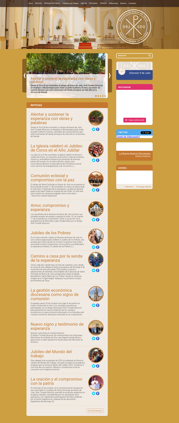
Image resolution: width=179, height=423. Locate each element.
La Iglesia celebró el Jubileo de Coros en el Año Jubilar (56, 148)
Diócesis (38, 3)
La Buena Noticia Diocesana (135, 154)
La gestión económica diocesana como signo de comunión (55, 294)
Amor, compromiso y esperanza (50, 207)
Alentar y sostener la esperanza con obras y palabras (63, 80)
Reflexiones (113, 3)
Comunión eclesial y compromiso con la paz (53, 177)
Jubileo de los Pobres (51, 232)
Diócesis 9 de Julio (139, 72)
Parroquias (93, 3)
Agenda (84, 3)
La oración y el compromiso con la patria (56, 381)
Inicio (31, 3)
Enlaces (123, 3)
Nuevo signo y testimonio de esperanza (57, 326)
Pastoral (103, 3)
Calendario (129, 187)
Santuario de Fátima (52, 3)
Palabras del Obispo (70, 3)
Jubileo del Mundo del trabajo (51, 353)
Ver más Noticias (95, 411)
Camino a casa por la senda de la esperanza (56, 258)
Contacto (132, 3)
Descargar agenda (143, 187)
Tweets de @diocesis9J (128, 136)
